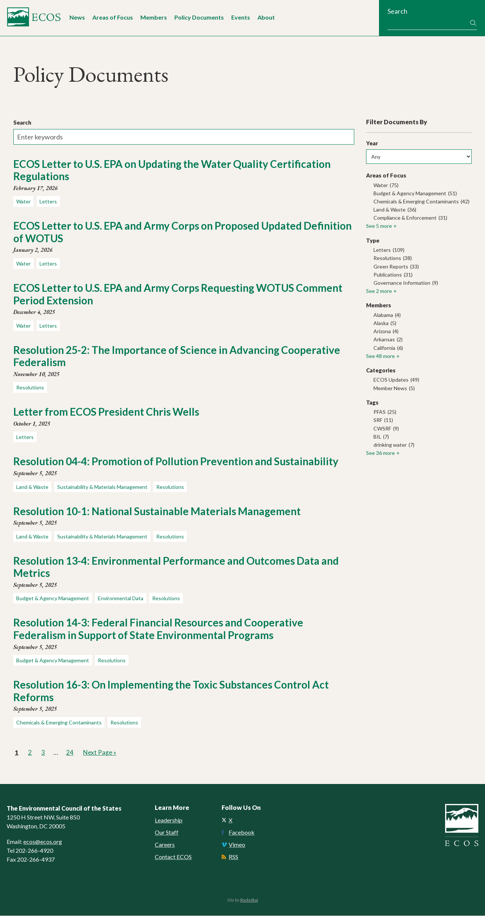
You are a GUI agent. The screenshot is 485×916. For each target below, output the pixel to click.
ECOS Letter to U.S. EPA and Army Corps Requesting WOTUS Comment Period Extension (177, 294)
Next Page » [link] (100, 752)
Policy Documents (199, 17)
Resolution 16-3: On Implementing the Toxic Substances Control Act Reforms (171, 691)
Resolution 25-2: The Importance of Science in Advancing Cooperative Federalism (176, 356)
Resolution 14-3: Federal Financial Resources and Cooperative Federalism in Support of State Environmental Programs (158, 629)
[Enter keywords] (183, 137)
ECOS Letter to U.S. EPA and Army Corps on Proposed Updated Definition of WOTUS (182, 232)
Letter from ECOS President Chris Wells (106, 412)
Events (240, 17)
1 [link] (17, 751)
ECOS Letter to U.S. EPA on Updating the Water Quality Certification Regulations (172, 170)
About (266, 17)
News (77, 17)
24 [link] (70, 751)
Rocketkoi (249, 900)
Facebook (242, 832)
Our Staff (166, 832)
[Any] (419, 157)
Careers (165, 844)
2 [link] (30, 751)
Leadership (168, 820)
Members (153, 17)
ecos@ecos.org (42, 841)
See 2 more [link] (379, 291)
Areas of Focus (112, 17)
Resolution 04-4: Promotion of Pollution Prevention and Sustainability (175, 461)
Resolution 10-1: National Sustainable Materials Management (157, 511)
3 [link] (44, 751)
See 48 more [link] (380, 356)
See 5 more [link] (379, 226)
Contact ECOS (173, 857)
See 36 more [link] (380, 453)
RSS (233, 857)
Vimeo (237, 844)
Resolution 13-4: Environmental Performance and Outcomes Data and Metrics (176, 566)
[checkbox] (419, 185)
